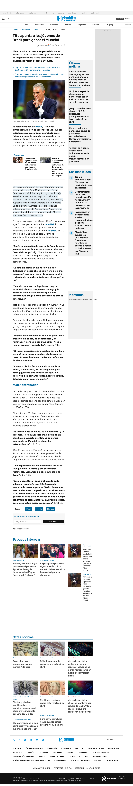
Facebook (19, 740)
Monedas (72, 299)
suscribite (120, 18)
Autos (42, 756)
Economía (39, 24)
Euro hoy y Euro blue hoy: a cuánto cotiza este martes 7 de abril (51, 721)
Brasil (36, 30)
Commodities (86, 299)
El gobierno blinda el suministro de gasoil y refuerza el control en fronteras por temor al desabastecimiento (39, 75)
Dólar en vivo (20, 13)
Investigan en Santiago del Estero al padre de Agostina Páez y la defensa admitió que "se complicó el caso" (25, 569)
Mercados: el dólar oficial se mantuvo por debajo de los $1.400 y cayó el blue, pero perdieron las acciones (80, 706)
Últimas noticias (34, 748)
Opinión (96, 24)
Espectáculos (57, 756)
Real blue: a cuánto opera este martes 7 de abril (52, 703)
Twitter (14, 740)
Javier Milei (94, 13)
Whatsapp (43, 740)
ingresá (127, 18)
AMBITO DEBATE (87, 768)
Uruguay (109, 24)
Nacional (58, 752)
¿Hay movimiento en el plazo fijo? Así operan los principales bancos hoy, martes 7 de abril (80, 115)
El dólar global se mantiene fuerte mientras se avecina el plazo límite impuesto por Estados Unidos (24, 708)
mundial (49, 224)
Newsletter (128, 24)
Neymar (52, 230)
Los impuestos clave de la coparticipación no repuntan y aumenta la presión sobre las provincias (83, 199)
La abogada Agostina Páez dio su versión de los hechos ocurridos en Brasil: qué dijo (31, 163)
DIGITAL (41, 768)
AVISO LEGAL (60, 760)
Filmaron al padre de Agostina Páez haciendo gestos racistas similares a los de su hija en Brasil (87, 588)
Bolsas (78, 299)
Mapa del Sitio (100, 756)
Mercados (113, 748)
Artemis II (83, 13)
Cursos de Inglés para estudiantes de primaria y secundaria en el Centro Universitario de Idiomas (80, 135)
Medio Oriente (33, 13)
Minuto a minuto (75, 658)
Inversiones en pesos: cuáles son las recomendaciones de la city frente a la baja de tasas (84, 220)
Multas (97, 760)
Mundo (70, 752)
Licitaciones (112, 760)
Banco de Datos (96, 748)
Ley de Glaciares (58, 13)
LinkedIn (31, 740)
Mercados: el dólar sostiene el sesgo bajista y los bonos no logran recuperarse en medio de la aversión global (79, 668)
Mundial (39, 509)
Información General (24, 756)
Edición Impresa (101, 752)
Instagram (25, 740)
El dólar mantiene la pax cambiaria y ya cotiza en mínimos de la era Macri (25, 726)
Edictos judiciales (80, 760)
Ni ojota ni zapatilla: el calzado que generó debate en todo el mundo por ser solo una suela (79, 97)
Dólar (26, 24)
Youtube (37, 740)
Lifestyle (43, 752)
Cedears (94, 299)
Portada (17, 748)
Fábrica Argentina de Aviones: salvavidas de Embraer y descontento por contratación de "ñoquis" (58, 167)
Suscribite (53, 521)
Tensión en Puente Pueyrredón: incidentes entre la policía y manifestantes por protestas (79, 154)
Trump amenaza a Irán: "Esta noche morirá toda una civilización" (83, 182)
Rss (86, 756)
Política (68, 24)
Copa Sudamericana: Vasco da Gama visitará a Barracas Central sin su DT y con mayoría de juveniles (37, 68)
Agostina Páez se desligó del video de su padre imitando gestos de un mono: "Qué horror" (87, 560)
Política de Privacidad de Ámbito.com (31, 760)
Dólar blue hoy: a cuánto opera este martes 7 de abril (22, 664)
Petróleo (45, 13)
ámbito (15, 30)
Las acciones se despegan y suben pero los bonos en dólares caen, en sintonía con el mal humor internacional (79, 78)
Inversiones (72, 13)
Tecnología (74, 756)
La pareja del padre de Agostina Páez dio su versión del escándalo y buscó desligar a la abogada (52, 569)
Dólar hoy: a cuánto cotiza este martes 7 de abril (52, 664)
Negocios (82, 24)
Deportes (26, 30)
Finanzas (54, 24)
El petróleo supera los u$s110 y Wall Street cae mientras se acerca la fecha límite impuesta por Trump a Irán (83, 243)
